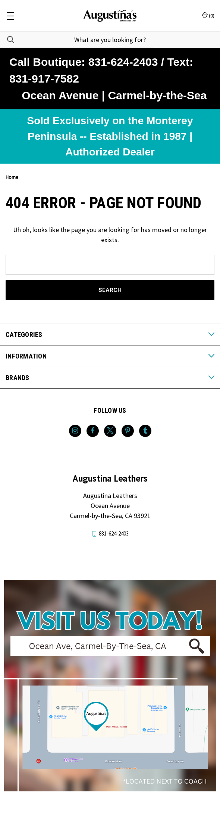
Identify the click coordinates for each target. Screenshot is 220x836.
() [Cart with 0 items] (208, 15)
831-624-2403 (114, 533)
